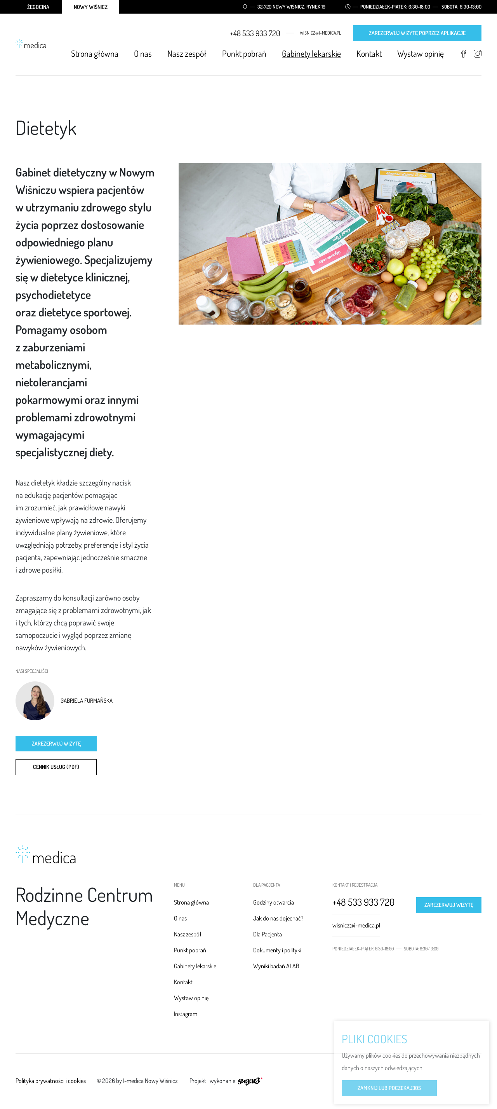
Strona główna (94, 53)
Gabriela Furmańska (87, 700)
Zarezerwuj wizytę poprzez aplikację (417, 33)
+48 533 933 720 (255, 33)
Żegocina (38, 6)
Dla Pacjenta (267, 934)
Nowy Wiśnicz (91, 6)
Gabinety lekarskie (311, 53)
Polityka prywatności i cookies (51, 1081)
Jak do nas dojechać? (278, 918)
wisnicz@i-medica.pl (320, 33)
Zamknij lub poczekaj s (389, 1088)
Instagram (477, 53)
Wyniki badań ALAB (276, 966)
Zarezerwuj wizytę (56, 743)
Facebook (463, 53)
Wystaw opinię (420, 53)
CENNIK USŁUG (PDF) (56, 766)
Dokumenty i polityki (277, 950)
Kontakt (369, 53)
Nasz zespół (187, 53)
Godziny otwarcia (273, 902)
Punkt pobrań (244, 53)
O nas (143, 53)
